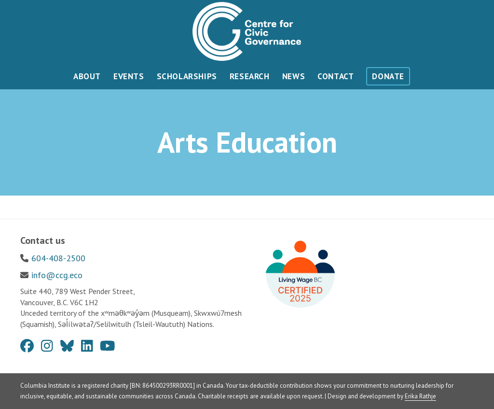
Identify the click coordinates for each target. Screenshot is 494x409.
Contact (335, 76)
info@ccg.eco (56, 275)
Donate (388, 76)
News (293, 76)
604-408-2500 (58, 258)
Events (128, 76)
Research (250, 76)
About (87, 76)
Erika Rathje (420, 396)
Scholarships (187, 76)
